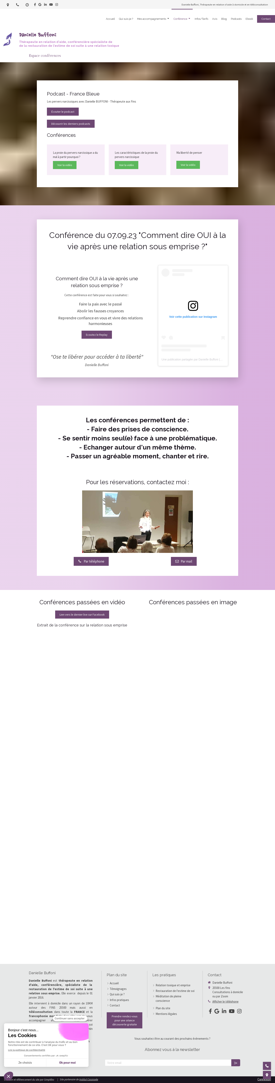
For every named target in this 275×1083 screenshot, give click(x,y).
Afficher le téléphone (225, 1001)
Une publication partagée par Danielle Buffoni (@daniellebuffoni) (201, 359)
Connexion (264, 1079)
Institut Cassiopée (88, 1079)
